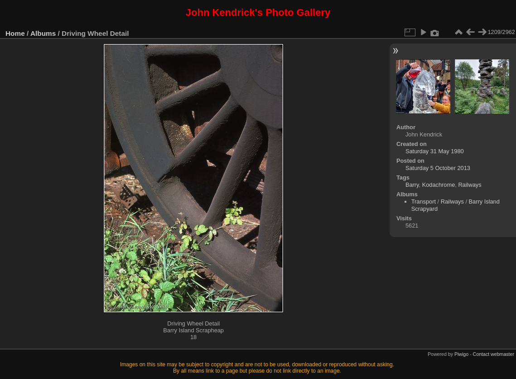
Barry (412, 184)
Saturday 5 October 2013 (437, 168)
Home (15, 33)
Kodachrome (438, 184)
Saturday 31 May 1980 (434, 151)
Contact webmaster (493, 354)
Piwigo (461, 354)
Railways (469, 184)
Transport (423, 201)
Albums (43, 33)
